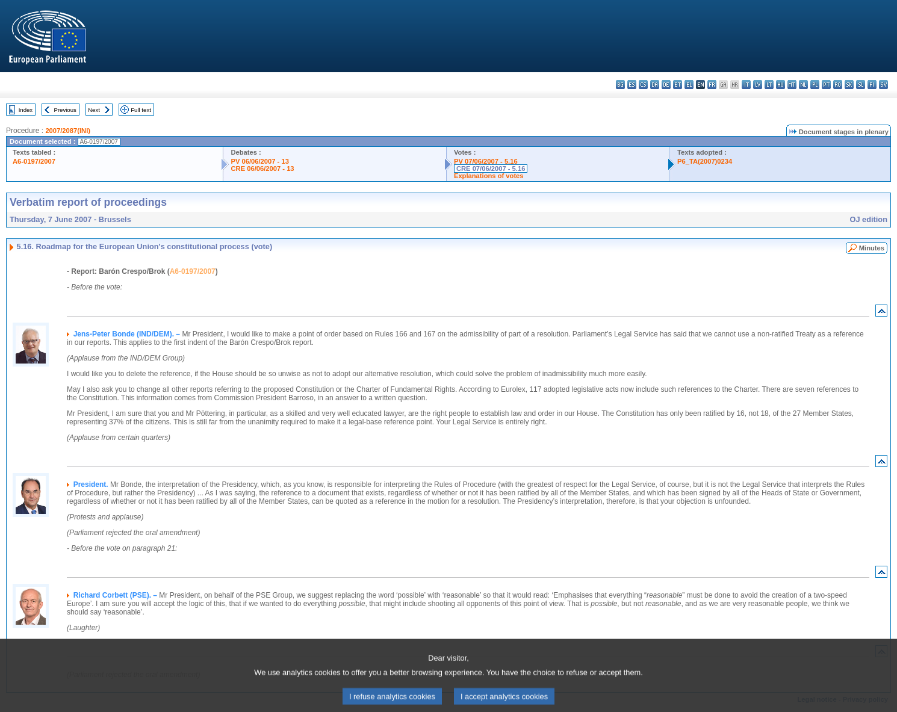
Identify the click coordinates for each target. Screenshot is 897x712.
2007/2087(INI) (67, 130)
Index (26, 110)
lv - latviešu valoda (757, 84)
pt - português (826, 84)
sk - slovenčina (849, 84)
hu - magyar (780, 84)
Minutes (871, 248)
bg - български (620, 84)
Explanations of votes (489, 175)
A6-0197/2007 (34, 161)
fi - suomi (872, 84)
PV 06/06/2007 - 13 (259, 161)
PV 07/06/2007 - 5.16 (486, 161)
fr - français (711, 84)
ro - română (837, 84)
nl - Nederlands (803, 84)
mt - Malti (791, 84)
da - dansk (654, 84)
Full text (141, 110)
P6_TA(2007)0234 (704, 161)
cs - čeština (643, 84)
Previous (65, 110)
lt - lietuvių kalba (769, 84)
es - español (631, 84)
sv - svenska (883, 84)
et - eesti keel (677, 84)
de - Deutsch (666, 84)
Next (94, 110)
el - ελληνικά (689, 84)
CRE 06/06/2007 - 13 (262, 168)
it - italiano (746, 84)
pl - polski (814, 84)
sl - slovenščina (860, 84)
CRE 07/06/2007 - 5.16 (490, 168)
